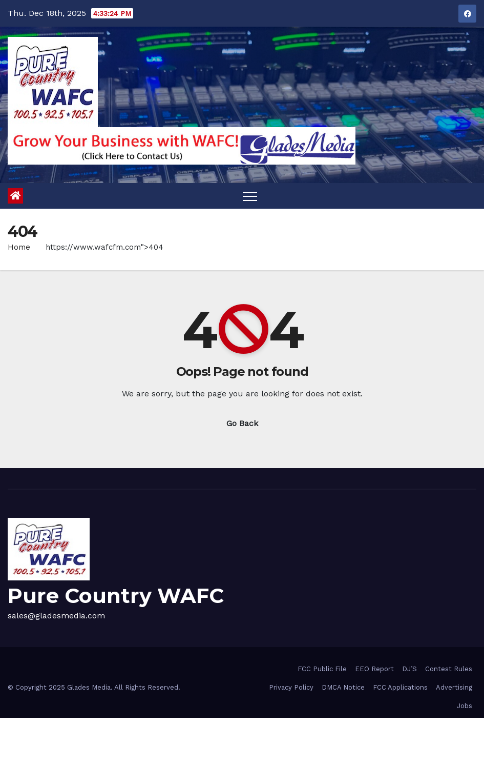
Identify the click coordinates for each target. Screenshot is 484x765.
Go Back (242, 423)
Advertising (454, 687)
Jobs (464, 706)
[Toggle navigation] (250, 196)
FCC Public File (322, 669)
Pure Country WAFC (116, 595)
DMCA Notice (343, 687)
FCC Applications (400, 687)
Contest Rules (448, 669)
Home (19, 247)
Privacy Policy (291, 687)
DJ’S (409, 669)
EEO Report (374, 669)
